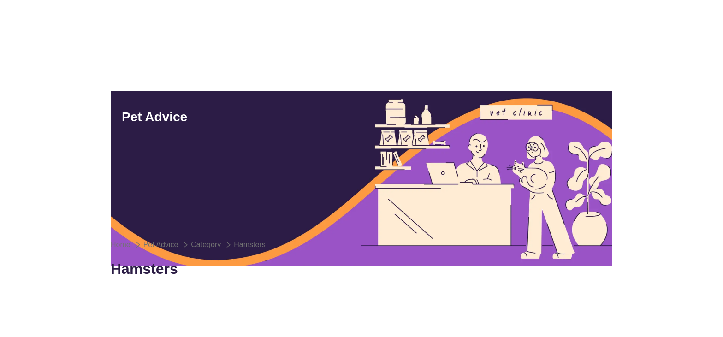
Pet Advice (160, 244)
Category (206, 244)
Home (120, 244)
